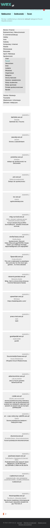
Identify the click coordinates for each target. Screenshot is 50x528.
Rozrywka (6, 51)
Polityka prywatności (30, 522)
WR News (17, 299)
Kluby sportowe (10, 85)
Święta (17, 418)
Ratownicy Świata (16, 279)
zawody (16, 139)
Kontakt (19, 522)
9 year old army (17, 259)
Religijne (8, 75)
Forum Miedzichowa (17, 358)
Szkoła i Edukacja (9, 95)
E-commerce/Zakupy (10, 35)
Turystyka (6, 98)
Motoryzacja (7, 49)
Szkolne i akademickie (13, 80)
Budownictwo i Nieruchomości (14, 32)
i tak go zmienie (17, 378)
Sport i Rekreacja (9, 54)
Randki (7, 90)
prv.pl (47, 10)
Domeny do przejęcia (25, 524)
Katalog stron (6, 14)
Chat (7, 59)
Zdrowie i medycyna (10, 102)
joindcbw (16, 159)
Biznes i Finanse (8, 30)
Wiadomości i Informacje (12, 100)
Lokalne (8, 68)
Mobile (5, 47)
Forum (29, 14)
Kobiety (6, 42)
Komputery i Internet (10, 44)
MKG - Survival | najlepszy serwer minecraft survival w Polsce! (16, 219)
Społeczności (19, 14)
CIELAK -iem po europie (16, 398)
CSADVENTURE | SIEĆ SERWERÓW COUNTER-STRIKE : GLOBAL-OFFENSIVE (16, 478)
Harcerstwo (9, 63)
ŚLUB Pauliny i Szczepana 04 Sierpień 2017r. (16, 458)
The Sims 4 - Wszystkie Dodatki (16, 498)
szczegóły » (25, 115)
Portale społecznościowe (14, 87)
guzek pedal (17, 338)
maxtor (17, 199)
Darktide (16, 119)
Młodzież (8, 70)
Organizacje (9, 73)
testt (16, 318)
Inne (4, 39)
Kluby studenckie (11, 82)
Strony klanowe (10, 78)
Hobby (5, 37)
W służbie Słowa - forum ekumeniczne (17, 438)
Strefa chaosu (17, 239)
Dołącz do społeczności (17, 179)
